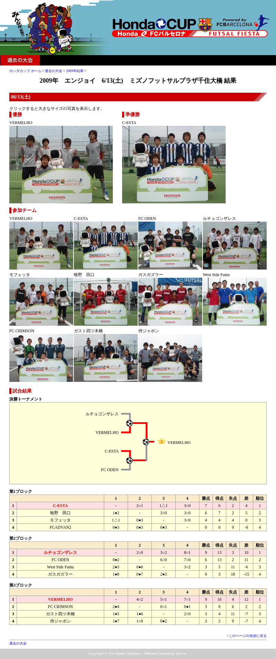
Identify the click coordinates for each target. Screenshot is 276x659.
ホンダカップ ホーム (25, 71)
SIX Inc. (181, 654)
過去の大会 (20, 60)
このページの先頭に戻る (248, 636)
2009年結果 (74, 71)
